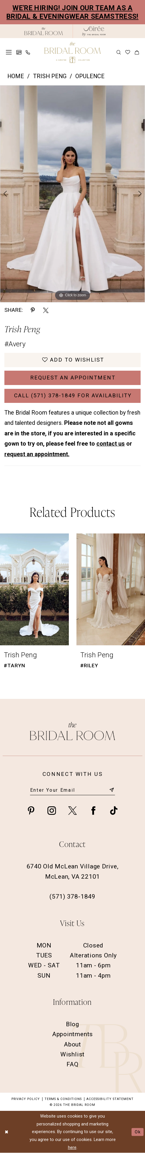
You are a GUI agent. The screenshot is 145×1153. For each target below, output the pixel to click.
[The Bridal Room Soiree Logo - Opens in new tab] (94, 31)
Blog (72, 1024)
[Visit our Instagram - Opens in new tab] (51, 810)
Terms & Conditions (63, 1099)
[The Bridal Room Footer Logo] (72, 731)
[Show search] (118, 52)
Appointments (72, 1034)
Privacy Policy (25, 1099)
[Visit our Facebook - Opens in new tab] (93, 810)
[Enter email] (72, 790)
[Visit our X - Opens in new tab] (72, 810)
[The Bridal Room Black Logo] (43, 31)
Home (15, 76)
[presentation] (34, 589)
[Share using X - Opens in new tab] (46, 310)
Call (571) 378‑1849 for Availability (72, 395)
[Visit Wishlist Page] (127, 52)
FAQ (72, 1064)
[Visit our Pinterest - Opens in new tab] (31, 810)
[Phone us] (28, 52)
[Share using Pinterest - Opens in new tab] (32, 310)
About (72, 1044)
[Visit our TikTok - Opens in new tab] (113, 810)
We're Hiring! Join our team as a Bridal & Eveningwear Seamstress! (72, 12)
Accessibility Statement (110, 1099)
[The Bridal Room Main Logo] (72, 52)
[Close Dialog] (6, 1132)
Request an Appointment (72, 377)
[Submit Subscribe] (111, 790)
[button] (9, 52)
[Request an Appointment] (19, 52)
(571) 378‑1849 (72, 896)
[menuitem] (9, 52)
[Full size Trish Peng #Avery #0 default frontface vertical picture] (72, 193)
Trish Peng (49, 76)
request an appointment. (36, 454)
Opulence (90, 76)
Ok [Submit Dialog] (138, 1132)
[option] (72, 193)
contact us (110, 443)
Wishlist (72, 1054)
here (72, 1147)
